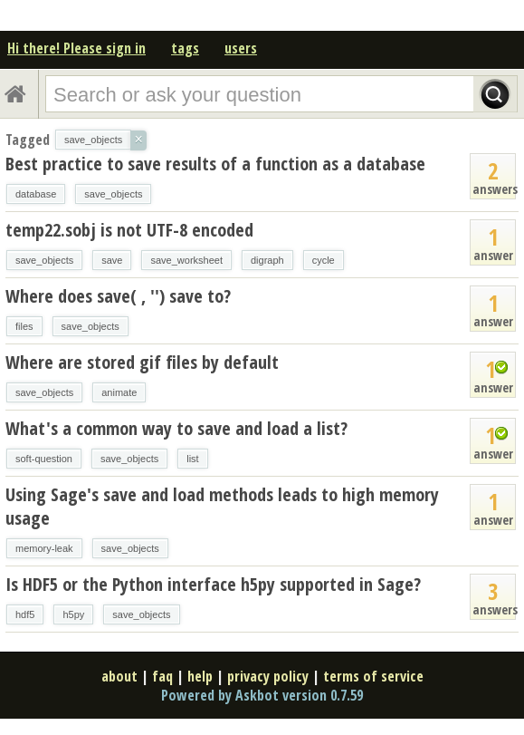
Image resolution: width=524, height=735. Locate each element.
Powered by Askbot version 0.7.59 (262, 695)
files (24, 326)
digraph (267, 260)
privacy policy (268, 676)
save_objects (113, 194)
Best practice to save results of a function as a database (215, 163)
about (119, 676)
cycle (323, 260)
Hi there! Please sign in (76, 48)
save (111, 260)
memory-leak (44, 548)
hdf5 (24, 614)
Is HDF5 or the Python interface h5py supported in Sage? (213, 584)
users (240, 48)
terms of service (373, 676)
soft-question (43, 458)
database (35, 194)
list (192, 458)
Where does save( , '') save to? (118, 296)
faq (162, 676)
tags (185, 48)
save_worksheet (186, 260)
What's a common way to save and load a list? (176, 428)
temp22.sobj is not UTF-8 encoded (129, 230)
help (200, 676)
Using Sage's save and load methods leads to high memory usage (222, 506)
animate (119, 392)
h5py (73, 614)
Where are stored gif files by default (142, 362)
